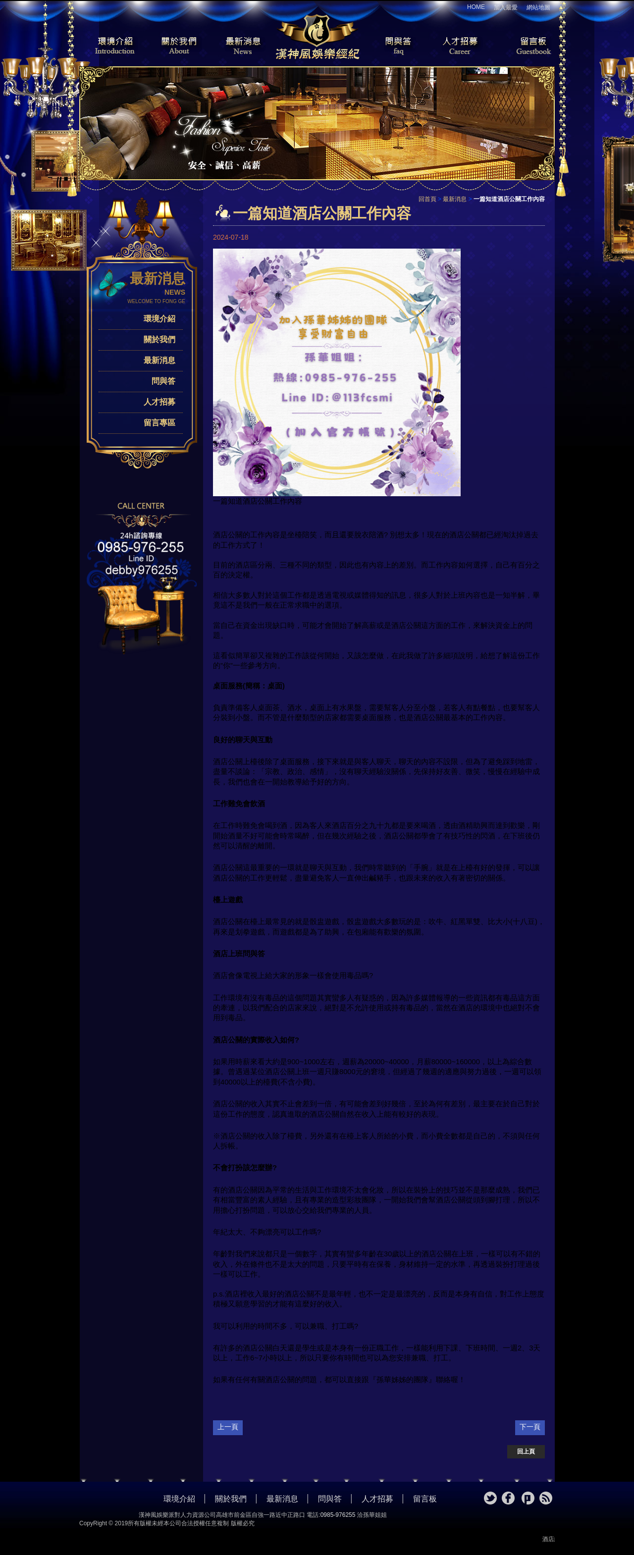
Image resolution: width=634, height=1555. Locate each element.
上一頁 (227, 1427)
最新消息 (242, 46)
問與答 (391, 46)
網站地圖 (538, 7)
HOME (476, 6)
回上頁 (526, 1451)
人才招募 (458, 46)
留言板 (525, 46)
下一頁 (530, 1427)
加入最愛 (506, 7)
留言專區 (159, 422)
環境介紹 (109, 46)
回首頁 (427, 199)
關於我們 (176, 46)
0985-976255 (338, 1514)
